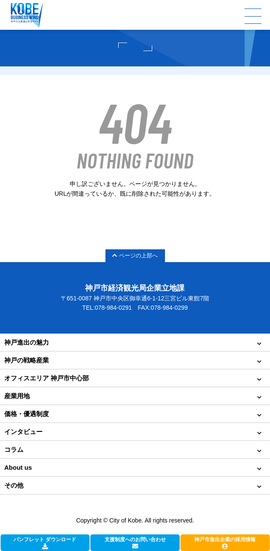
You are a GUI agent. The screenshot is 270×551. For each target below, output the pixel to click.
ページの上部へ (135, 255)
